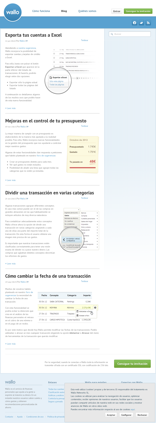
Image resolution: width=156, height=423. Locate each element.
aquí (133, 409)
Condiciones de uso (35, 416)
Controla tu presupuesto (58, 398)
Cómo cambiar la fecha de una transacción (48, 276)
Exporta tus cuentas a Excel (33, 35)
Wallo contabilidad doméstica (12, 12)
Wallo (22, 41)
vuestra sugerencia (27, 48)
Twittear (84, 40)
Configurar (126, 414)
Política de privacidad (56, 416)
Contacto (9, 416)
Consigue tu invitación (138, 11)
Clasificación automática (59, 392)
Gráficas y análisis (56, 395)
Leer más (10, 108)
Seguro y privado (55, 401)
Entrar (116, 11)
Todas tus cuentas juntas (59, 389)
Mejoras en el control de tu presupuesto (45, 121)
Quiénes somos (87, 11)
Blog (64, 11)
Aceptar (111, 414)
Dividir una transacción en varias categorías (49, 193)
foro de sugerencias (46, 155)
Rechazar (142, 414)
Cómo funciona (41, 11)
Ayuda (19, 416)
